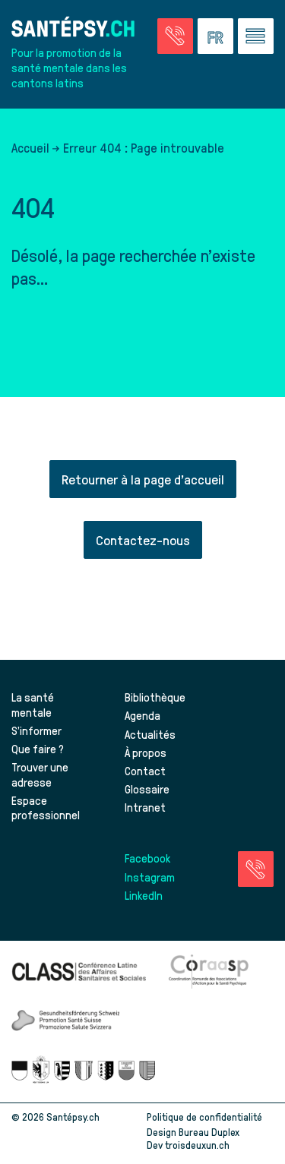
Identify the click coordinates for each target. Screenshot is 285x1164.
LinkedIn (144, 895)
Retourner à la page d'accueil (143, 478)
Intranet (145, 807)
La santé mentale (32, 704)
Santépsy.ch (73, 1116)
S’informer (36, 730)
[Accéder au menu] (256, 36)
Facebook (147, 858)
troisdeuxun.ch (213, 1144)
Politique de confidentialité (204, 1116)
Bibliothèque (155, 697)
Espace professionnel (45, 808)
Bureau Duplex (209, 1131)
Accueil (30, 147)
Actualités (150, 734)
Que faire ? (37, 748)
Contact (145, 770)
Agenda (142, 715)
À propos (145, 752)
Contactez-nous (143, 539)
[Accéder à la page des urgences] (175, 36)
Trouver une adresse (39, 774)
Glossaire (147, 789)
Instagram (150, 877)
